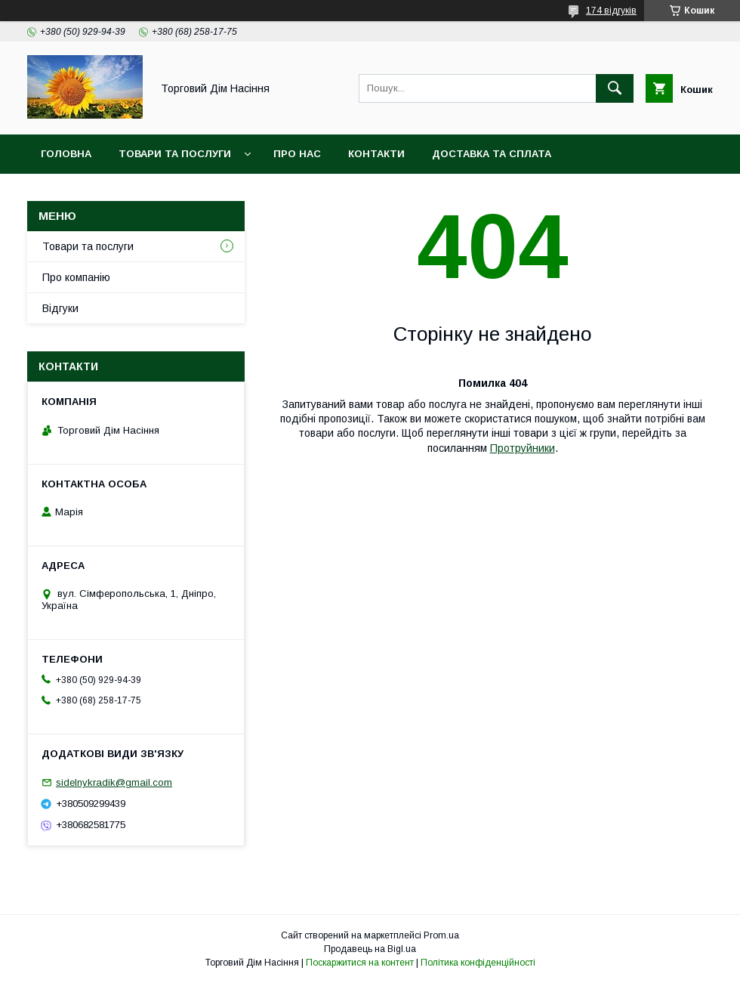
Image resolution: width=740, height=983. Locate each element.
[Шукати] (615, 88)
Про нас (297, 153)
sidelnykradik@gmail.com (114, 782)
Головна (66, 153)
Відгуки (60, 308)
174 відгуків (611, 10)
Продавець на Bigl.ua (370, 949)
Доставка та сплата (491, 153)
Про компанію (76, 277)
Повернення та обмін (104, 193)
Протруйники (522, 448)
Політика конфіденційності (478, 962)
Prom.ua (441, 935)
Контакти (376, 153)
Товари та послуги (175, 153)
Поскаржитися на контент (360, 962)
